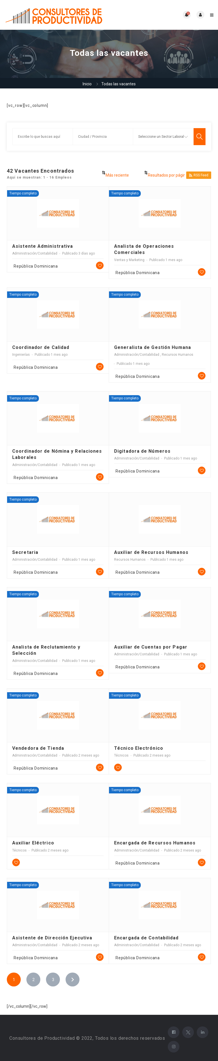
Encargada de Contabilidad (146, 938)
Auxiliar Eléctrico (33, 843)
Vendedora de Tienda (38, 748)
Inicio (87, 84)
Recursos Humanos (177, 355)
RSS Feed (198, 175)
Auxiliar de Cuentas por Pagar (150, 647)
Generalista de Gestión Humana (152, 347)
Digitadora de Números (142, 451)
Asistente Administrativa (42, 246)
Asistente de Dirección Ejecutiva (52, 938)
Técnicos (121, 755)
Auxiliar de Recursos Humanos (151, 552)
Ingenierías (21, 355)
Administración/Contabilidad (34, 253)
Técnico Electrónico (138, 748)
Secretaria (25, 552)
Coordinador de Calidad (40, 347)
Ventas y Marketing (129, 260)
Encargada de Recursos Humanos (155, 843)
